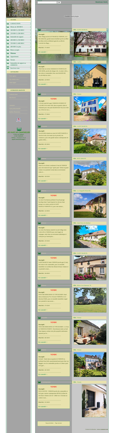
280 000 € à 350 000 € (17, 40)
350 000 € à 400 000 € (17, 43)
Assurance (12, 105)
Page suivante (58, 423)
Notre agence (12, 76)
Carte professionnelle (14, 108)
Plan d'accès (12, 97)
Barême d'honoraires (14, 112)
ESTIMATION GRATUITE (18, 90)
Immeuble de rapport (16, 37)
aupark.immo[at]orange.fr (18, 139)
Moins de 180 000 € (16, 27)
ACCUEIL (13, 19)
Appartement (14, 56)
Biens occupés (14, 50)
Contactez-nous (13, 94)
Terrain (12, 60)
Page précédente (49, 423)
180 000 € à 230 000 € (17, 30)
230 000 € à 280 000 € (17, 33)
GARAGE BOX (15, 23)
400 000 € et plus (15, 47)
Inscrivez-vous (14, 68)
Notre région (12, 82)
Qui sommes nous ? (14, 79)
